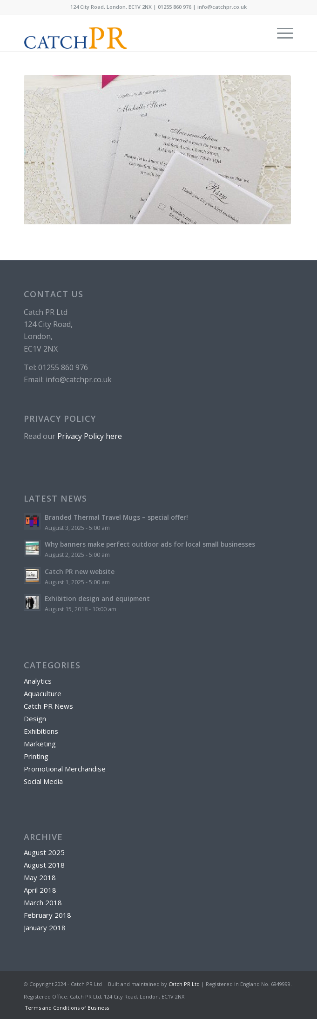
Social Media (43, 781)
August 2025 (44, 852)
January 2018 (45, 927)
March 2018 (43, 902)
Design (35, 718)
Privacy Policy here (89, 436)
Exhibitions (41, 731)
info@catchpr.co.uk (222, 6)
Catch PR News (48, 706)
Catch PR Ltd (184, 983)
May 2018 (40, 877)
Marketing (40, 743)
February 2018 (47, 915)
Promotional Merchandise (65, 768)
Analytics (38, 681)
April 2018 (40, 890)
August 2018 (44, 864)
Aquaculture (42, 693)
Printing (36, 756)
